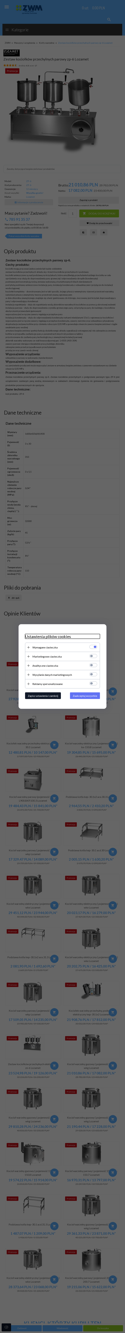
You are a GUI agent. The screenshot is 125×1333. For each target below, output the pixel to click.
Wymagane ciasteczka (45, 647)
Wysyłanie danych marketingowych (52, 674)
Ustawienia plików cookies (48, 636)
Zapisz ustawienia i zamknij (43, 695)
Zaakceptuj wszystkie (85, 695)
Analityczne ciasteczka (45, 665)
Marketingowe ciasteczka (47, 656)
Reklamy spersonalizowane (47, 683)
